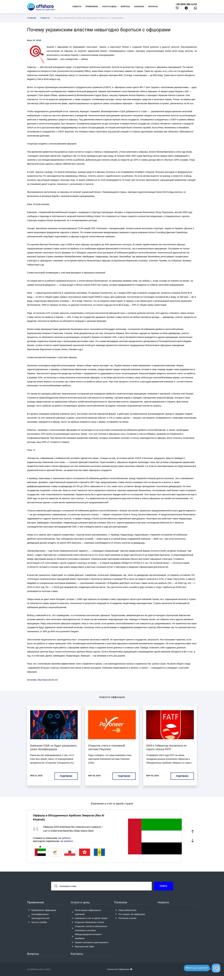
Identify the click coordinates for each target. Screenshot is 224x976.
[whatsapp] (195, 8)
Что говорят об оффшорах (131, 914)
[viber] (177, 9)
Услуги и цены (80, 902)
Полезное (120, 902)
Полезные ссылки (127, 918)
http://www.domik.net (48, 680)
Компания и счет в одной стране (91, 918)
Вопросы (125, 7)
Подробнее (66, 776)
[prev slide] (192, 831)
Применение (35, 902)
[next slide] (192, 840)
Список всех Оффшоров (119, 969)
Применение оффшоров (43, 910)
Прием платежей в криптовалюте (91, 942)
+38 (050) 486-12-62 (186, 4)
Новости (77, 7)
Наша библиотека (127, 910)
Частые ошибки (39, 922)
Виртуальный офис (84, 946)
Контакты (153, 7)
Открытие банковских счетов (89, 922)
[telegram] (186, 9)
